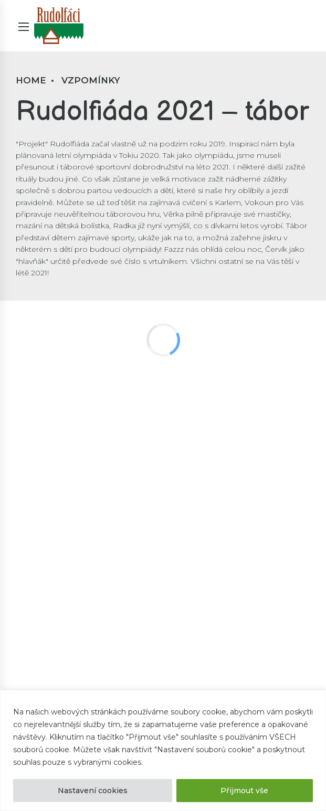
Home (31, 80)
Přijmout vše (244, 790)
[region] (163, 750)
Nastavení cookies (93, 790)
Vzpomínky (90, 80)
